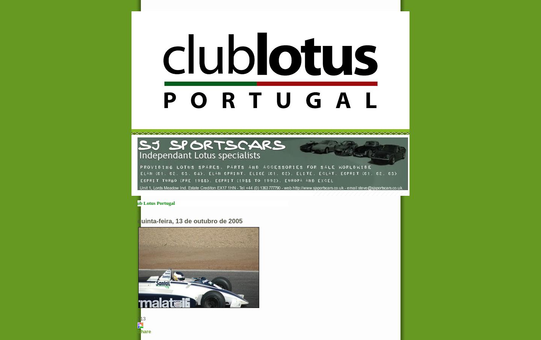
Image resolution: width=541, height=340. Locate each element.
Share (144, 331)
